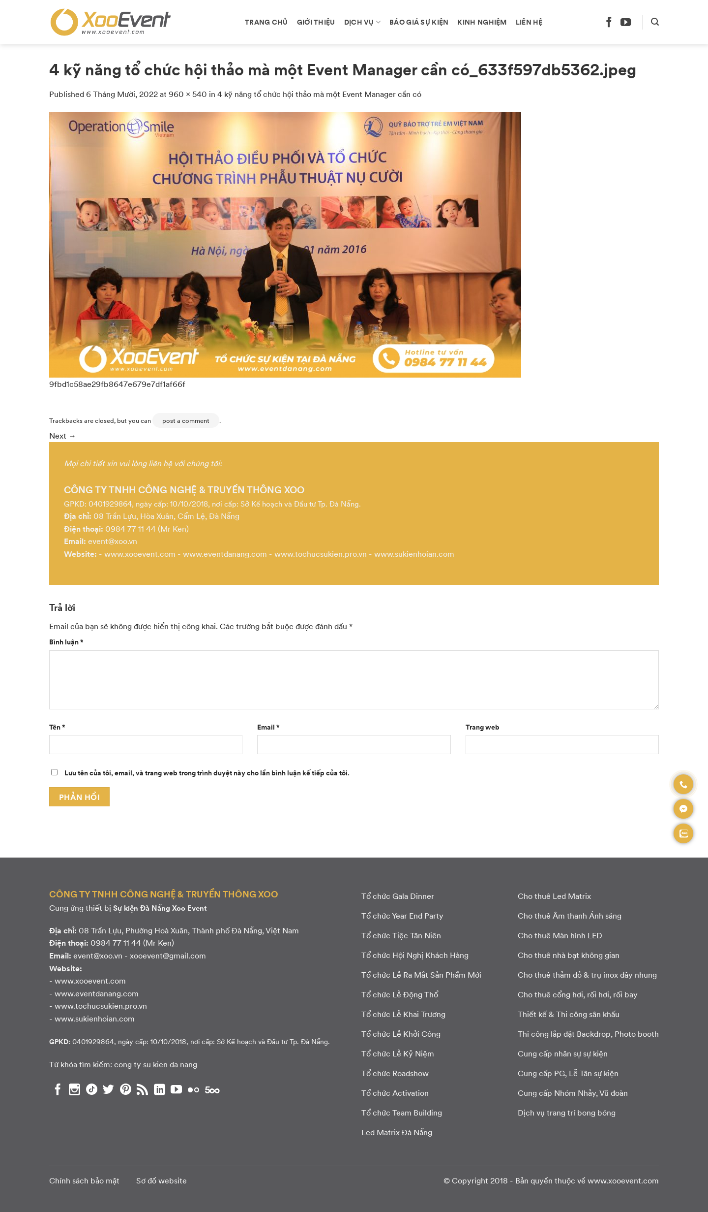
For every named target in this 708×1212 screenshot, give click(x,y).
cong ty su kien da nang (155, 1064)
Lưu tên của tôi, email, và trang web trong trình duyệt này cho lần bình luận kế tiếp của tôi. (207, 772)
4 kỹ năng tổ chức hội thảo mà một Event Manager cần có (319, 94)
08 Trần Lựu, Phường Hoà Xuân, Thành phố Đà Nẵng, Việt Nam (189, 930)
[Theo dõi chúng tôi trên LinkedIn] (159, 1089)
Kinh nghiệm (481, 21)
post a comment (185, 420)
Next (62, 435)
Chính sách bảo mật (84, 1180)
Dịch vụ (362, 21)
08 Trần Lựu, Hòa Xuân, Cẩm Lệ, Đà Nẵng (166, 516)
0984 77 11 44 (130, 528)
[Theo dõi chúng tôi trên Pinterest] (125, 1089)
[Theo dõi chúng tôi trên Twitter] (108, 1089)
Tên (57, 726)
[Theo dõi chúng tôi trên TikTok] (91, 1089)
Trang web (483, 726)
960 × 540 (188, 94)
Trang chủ (266, 21)
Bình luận (66, 641)
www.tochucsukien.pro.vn (320, 553)
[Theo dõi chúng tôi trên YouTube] (625, 22)
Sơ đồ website (161, 1180)
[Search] (655, 22)
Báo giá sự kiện (418, 21)
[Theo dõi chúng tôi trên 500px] (212, 1089)
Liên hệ (529, 21)
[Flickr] (193, 1089)
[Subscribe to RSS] (142, 1089)
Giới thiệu (316, 21)
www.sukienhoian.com (414, 553)
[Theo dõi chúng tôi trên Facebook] (609, 22)
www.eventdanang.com (225, 553)
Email (268, 726)
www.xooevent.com (140, 553)
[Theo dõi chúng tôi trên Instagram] (74, 1089)
